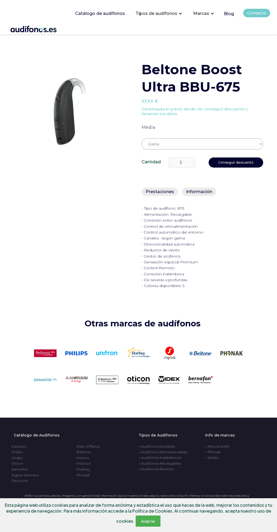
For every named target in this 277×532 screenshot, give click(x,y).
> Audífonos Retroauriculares (163, 452)
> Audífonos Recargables (160, 463)
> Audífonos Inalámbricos (160, 457)
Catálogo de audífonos (100, 13)
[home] (41, 28)
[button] (159, 13)
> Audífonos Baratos (156, 469)
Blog (229, 13)
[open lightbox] (69, 111)
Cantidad (151, 161)
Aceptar (148, 521)
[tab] (160, 192)
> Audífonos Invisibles (157, 446)
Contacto (256, 12)
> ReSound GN (217, 446)
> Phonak (213, 452)
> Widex (211, 457)
